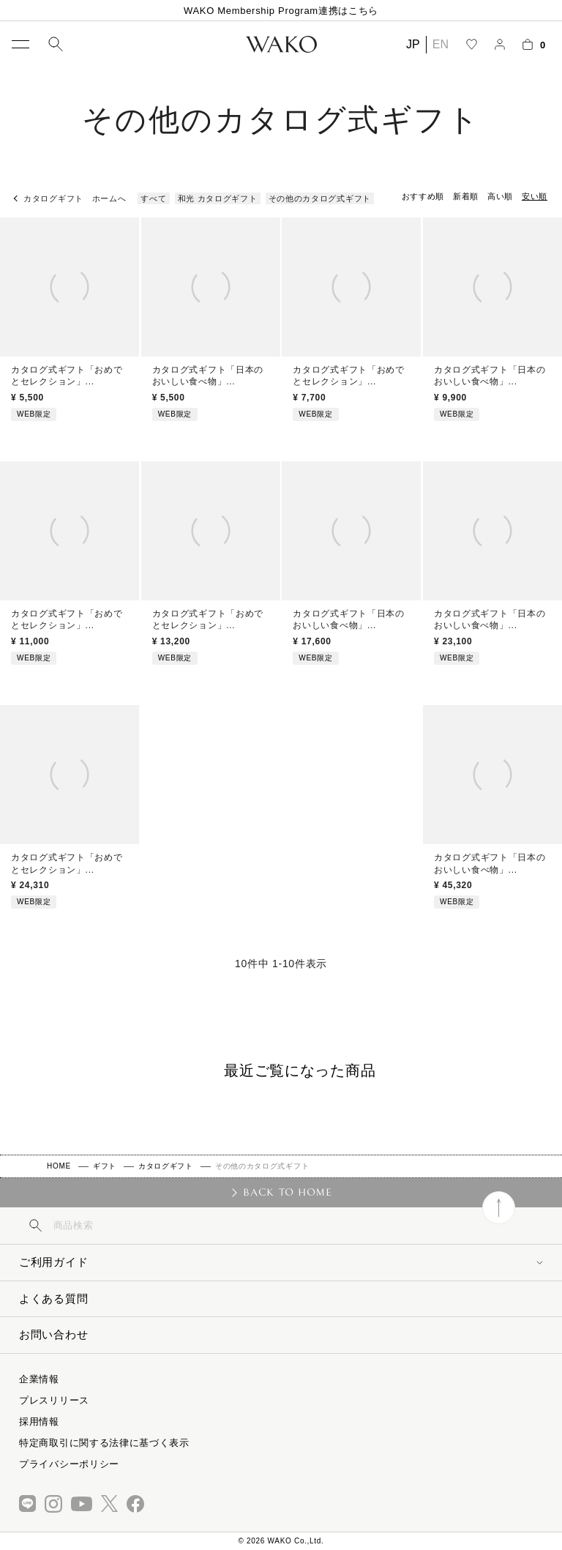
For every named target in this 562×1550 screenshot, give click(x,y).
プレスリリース (54, 1400)
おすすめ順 (423, 196)
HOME (59, 1166)
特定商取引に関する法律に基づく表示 (104, 1442)
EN (440, 44)
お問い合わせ (53, 1334)
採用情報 (39, 1421)
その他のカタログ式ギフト (320, 198)
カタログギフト (165, 1166)
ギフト (104, 1166)
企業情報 (39, 1379)
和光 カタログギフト (218, 198)
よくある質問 (53, 1298)
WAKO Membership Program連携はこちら (281, 10)
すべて (153, 198)
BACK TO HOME (287, 1192)
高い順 (500, 196)
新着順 (466, 196)
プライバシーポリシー (69, 1463)
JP (413, 44)
